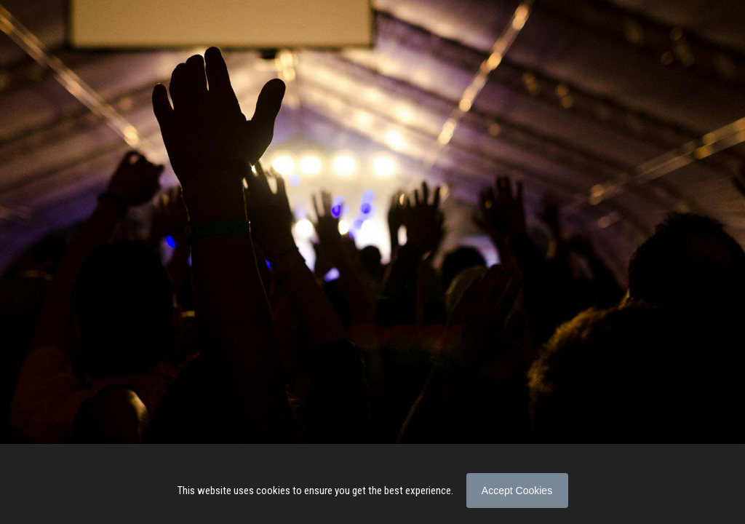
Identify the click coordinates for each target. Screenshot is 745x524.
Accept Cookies (517, 490)
